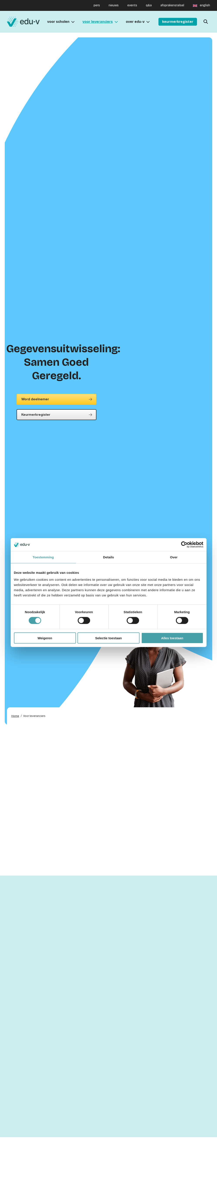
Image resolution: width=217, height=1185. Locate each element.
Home (15, 716)
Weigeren (44, 638)
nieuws (114, 5)
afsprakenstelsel (172, 5)
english (205, 5)
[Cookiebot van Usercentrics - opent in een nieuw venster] (184, 544)
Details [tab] (108, 557)
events (132, 5)
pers (97, 5)
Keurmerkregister (35, 414)
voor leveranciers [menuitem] (97, 22)
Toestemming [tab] (43, 557)
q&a (149, 5)
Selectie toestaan (108, 638)
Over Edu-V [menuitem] (135, 22)
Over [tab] (174, 557)
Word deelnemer (35, 399)
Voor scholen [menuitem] (58, 22)
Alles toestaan (172, 638)
